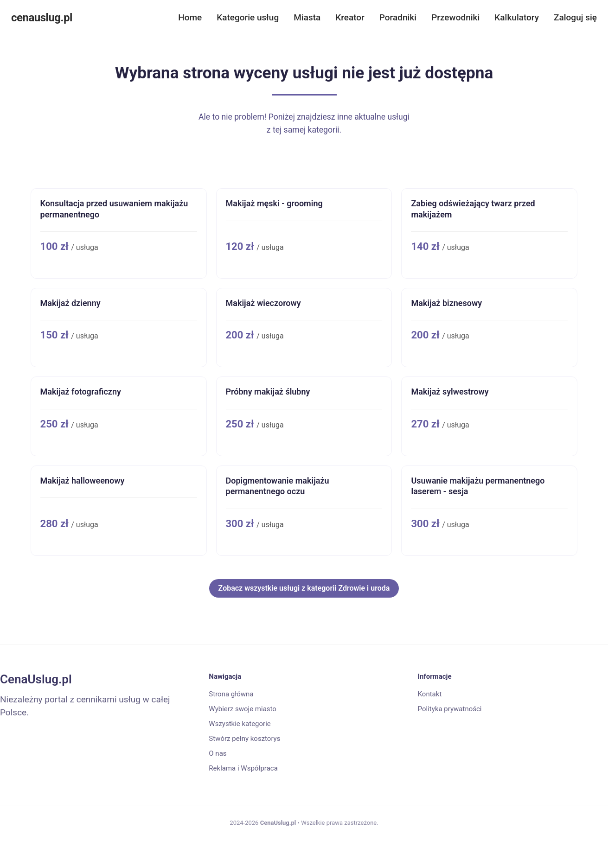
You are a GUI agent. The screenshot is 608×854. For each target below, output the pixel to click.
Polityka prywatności (450, 709)
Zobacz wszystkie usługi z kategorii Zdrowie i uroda (304, 588)
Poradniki (397, 17)
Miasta (307, 17)
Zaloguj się (575, 17)
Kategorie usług (248, 17)
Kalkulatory (516, 17)
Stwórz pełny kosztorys (244, 738)
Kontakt (430, 694)
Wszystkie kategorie (239, 724)
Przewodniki (455, 17)
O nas (217, 753)
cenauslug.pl (41, 17)
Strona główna (231, 694)
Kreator (350, 17)
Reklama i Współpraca (243, 768)
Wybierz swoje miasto (242, 709)
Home (190, 17)
